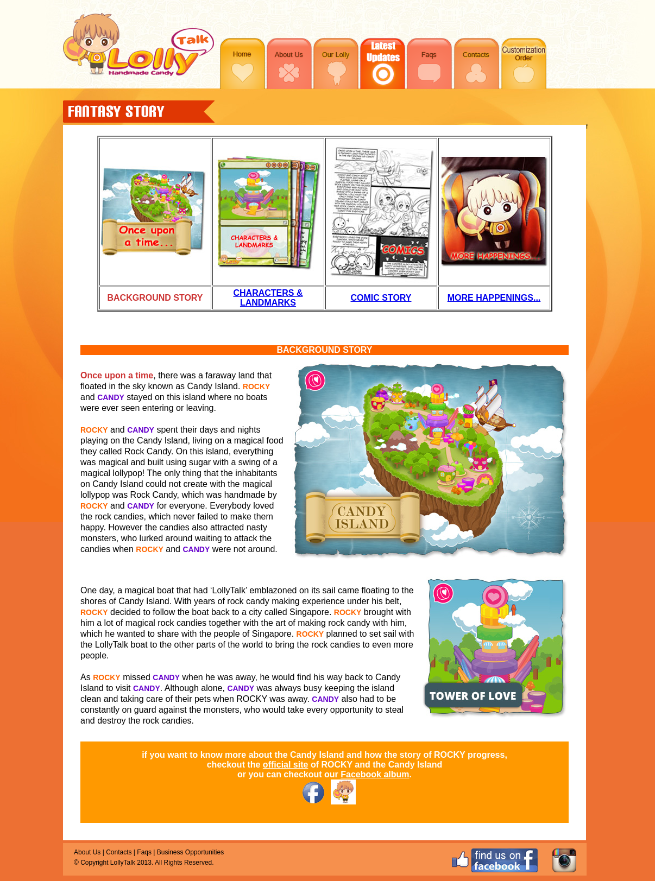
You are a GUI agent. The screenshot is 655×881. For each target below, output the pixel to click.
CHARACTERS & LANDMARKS (268, 297)
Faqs (144, 852)
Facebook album (375, 774)
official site (285, 764)
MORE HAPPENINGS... (494, 297)
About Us (87, 852)
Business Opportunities (190, 852)
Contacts (118, 852)
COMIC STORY (380, 297)
